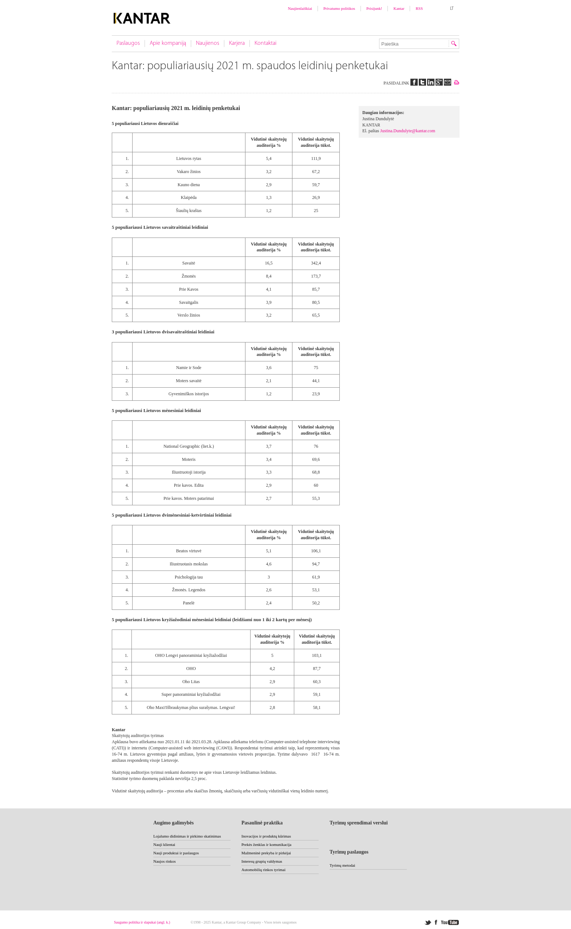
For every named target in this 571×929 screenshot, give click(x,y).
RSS (419, 8)
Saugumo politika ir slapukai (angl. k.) (142, 922)
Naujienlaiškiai (300, 8)
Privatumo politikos (339, 8)
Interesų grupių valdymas (261, 861)
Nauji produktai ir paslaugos (176, 853)
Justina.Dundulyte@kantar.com (407, 130)
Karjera (237, 43)
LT (452, 9)
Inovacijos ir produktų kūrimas (266, 836)
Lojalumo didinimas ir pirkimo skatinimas (187, 836)
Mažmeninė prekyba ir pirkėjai (266, 853)
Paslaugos (128, 43)
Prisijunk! (374, 8)
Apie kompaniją (168, 43)
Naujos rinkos (164, 861)
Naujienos (207, 43)
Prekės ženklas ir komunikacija (266, 844)
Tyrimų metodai (342, 865)
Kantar (398, 8)
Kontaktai (265, 43)
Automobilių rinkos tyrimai (263, 869)
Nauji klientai (164, 844)
